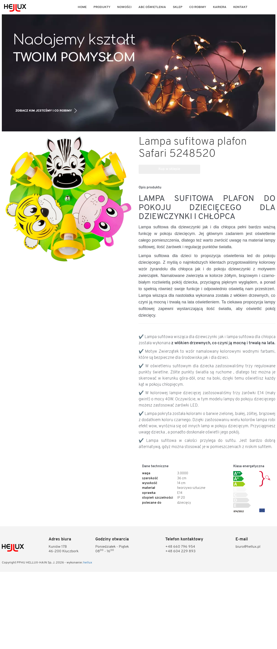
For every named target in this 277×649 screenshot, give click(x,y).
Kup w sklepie (169, 169)
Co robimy (197, 7)
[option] (138, 72)
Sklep (177, 7)
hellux (87, 562)
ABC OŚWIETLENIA (152, 7)
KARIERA (219, 7)
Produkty (101, 7)
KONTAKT (240, 7)
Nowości (124, 7)
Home (82, 7)
